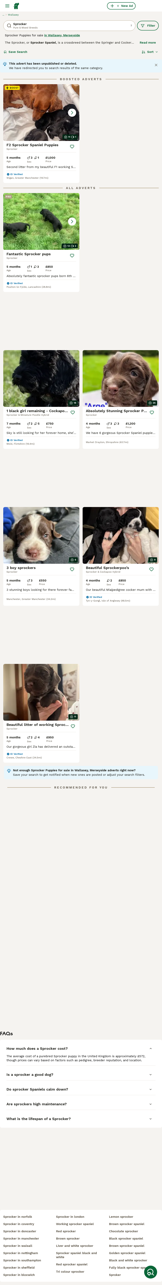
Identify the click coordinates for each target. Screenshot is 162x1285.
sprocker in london (70, 1217)
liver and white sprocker (74, 1246)
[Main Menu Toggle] (7, 6)
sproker (115, 1275)
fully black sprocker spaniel (130, 1267)
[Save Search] (150, 1272)
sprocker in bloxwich (19, 1275)
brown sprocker (68, 1238)
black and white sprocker (128, 1260)
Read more (148, 42)
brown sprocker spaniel (126, 1224)
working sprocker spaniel (75, 1224)
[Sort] (150, 52)
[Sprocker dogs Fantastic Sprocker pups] (41, 221)
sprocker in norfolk (17, 1217)
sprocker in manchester (21, 1238)
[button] (41, 112)
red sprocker (66, 1231)
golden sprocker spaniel (127, 1253)
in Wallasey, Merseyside (62, 35)
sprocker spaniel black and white (76, 1255)
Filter (148, 26)
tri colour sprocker (70, 1271)
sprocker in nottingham (20, 1253)
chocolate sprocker (123, 1231)
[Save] (72, 147)
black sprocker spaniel (126, 1238)
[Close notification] (156, 65)
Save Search (15, 52)
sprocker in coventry (18, 1224)
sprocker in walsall (17, 1246)
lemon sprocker (121, 1217)
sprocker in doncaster (19, 1231)
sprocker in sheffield (19, 1267)
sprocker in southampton (22, 1260)
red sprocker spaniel (71, 1264)
